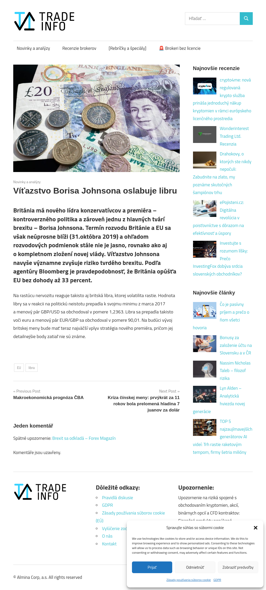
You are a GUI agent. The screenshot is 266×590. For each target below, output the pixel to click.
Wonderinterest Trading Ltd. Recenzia (234, 136)
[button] (255, 527)
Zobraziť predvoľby (238, 567)
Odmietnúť (195, 567)
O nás (107, 536)
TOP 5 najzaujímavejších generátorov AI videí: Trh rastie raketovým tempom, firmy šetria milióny (222, 437)
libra (32, 367)
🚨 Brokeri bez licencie (180, 48)
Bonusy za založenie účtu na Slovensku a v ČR (236, 345)
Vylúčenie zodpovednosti (125, 528)
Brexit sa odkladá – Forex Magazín (84, 438)
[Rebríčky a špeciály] (127, 48)
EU (19, 367)
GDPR (217, 579)
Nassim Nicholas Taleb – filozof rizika (235, 371)
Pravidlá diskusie (117, 497)
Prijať (152, 567)
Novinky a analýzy (33, 48)
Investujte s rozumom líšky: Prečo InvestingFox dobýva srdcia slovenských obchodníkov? (220, 258)
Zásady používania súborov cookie (189, 579)
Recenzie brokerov (79, 48)
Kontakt (109, 543)
